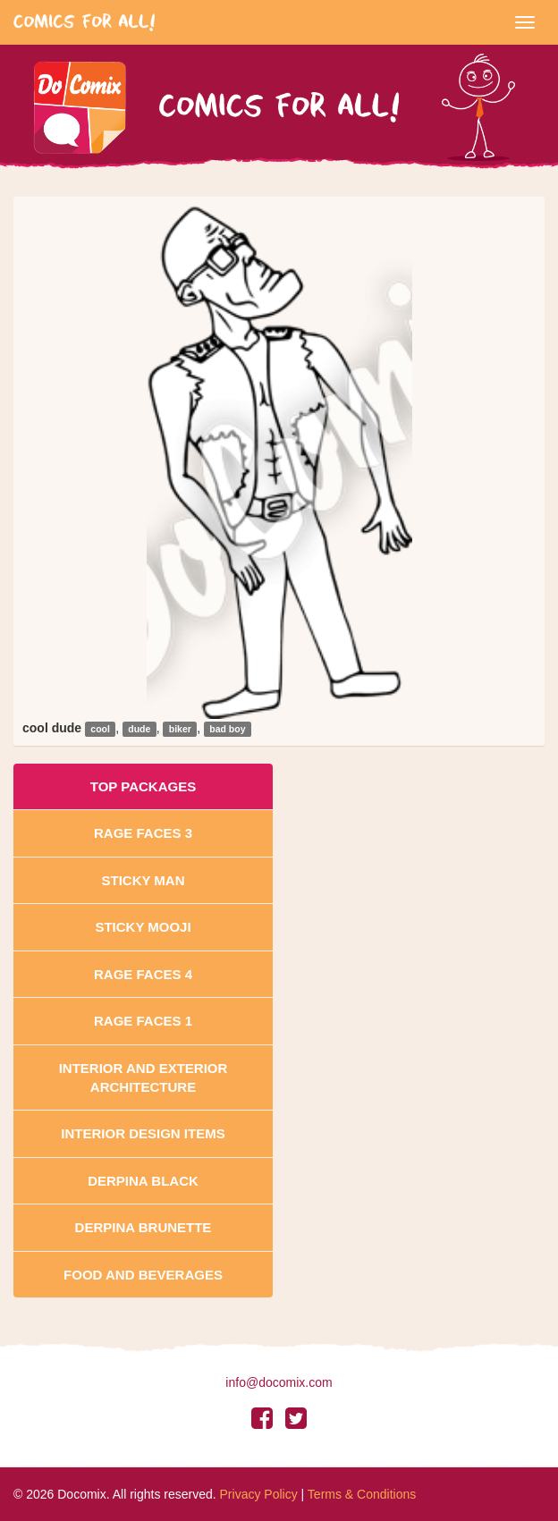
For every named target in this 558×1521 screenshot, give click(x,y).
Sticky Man (142, 880)
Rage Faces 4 (143, 974)
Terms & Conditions (362, 1494)
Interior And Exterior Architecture (143, 1077)
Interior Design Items (142, 1133)
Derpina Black (143, 1180)
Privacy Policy (259, 1494)
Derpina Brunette (143, 1227)
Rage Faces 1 (143, 1020)
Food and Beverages (143, 1274)
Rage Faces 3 (143, 833)
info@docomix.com (278, 1382)
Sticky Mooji (142, 926)
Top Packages (143, 786)
